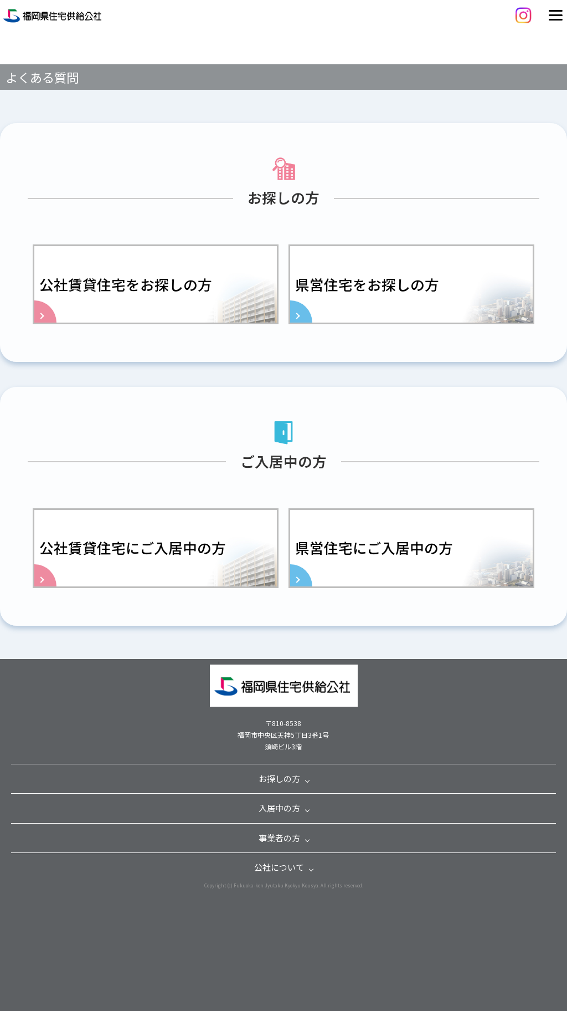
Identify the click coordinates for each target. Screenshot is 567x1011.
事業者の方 (279, 838)
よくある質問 (42, 77)
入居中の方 (279, 808)
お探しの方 (279, 778)
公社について (279, 867)
